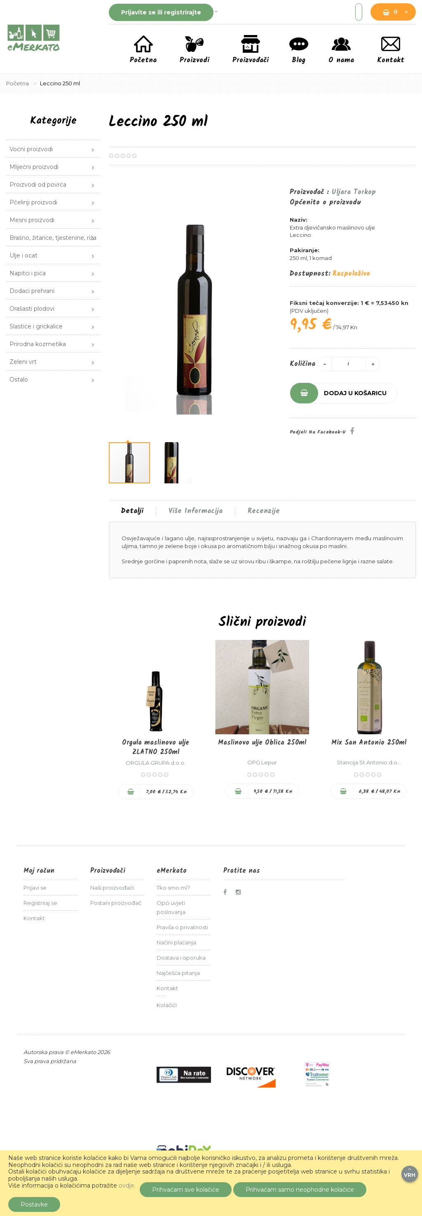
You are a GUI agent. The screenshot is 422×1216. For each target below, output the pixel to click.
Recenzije (264, 511)
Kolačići (167, 1005)
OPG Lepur (262, 762)
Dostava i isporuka (181, 957)
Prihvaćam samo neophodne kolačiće (300, 1189)
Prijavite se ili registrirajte (161, 12)
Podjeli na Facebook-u (318, 432)
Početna (18, 83)
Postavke (34, 1204)
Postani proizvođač (115, 903)
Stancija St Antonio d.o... (369, 762)
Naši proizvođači (112, 887)
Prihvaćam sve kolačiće (185, 1189)
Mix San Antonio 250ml (368, 743)
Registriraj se (40, 903)
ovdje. (127, 1185)
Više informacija (196, 511)
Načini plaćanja (176, 942)
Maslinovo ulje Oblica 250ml (262, 743)
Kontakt (34, 918)
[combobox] (296, 12)
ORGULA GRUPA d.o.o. (155, 762)
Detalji (132, 511)
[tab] (132, 511)
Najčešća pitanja (178, 973)
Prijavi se (35, 887)
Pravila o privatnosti (182, 927)
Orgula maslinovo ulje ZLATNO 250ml (155, 747)
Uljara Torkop (354, 192)
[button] (273, 309)
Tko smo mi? (173, 887)
